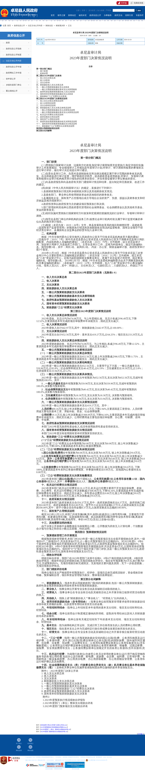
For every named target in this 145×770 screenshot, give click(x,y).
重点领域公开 (12, 91)
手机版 (108, 10)
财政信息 (49, 26)
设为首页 (92, 10)
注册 (78, 10)
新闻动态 (72, 15)
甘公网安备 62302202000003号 (97, 760)
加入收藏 (100, 10)
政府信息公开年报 (13, 67)
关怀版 (122, 3)
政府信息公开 (95, 15)
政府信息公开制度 (13, 55)
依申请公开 (11, 79)
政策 (8, 43)
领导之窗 (61, 15)
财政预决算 (60, 26)
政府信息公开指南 (13, 49)
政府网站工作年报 (13, 73)
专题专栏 (140, 15)
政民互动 (118, 15)
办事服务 (108, 15)
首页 (53, 15)
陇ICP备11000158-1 (31, 760)
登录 (83, 10)
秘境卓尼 (83, 15)
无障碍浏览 (136, 3)
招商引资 (129, 15)
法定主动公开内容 (35, 26)
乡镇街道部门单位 (13, 85)
